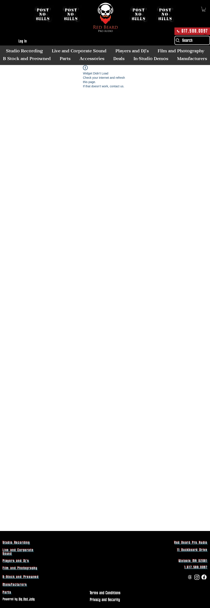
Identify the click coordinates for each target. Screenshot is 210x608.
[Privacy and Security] (105, 600)
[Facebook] (204, 577)
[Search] (192, 40)
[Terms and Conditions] (105, 593)
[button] (204, 9)
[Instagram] (197, 577)
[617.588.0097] (192, 31)
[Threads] (189, 577)
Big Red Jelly (27, 599)
